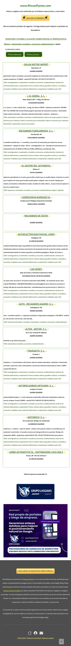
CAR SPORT (36, 269)
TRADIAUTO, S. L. (36, 350)
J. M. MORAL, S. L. (36, 96)
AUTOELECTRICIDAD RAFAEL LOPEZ (36, 234)
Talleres (7, 44)
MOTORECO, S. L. (36, 417)
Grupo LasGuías (28, 579)
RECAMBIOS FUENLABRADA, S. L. (36, 130)
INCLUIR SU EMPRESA (35, 17)
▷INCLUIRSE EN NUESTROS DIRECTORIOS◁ (35, 571)
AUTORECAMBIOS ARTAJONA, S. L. (36, 385)
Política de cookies (48, 638)
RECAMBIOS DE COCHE (36, 215)
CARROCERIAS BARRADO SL (36, 197)
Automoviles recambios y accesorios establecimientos (33, 44)
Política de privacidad (34, 638)
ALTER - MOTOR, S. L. (36, 329)
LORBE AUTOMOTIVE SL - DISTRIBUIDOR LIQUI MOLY (36, 452)
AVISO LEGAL (21, 638)
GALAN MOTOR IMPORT (36, 64)
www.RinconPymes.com (35, 6)
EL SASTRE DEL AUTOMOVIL (36, 165)
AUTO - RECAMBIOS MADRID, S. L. (36, 304)
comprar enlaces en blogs (11, 591)
